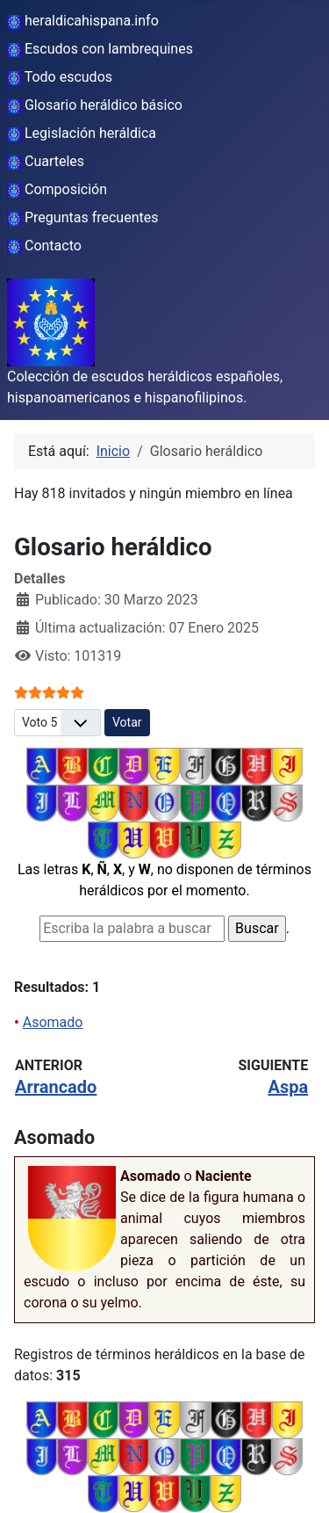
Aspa (288, 1086)
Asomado (53, 1022)
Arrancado (56, 1086)
